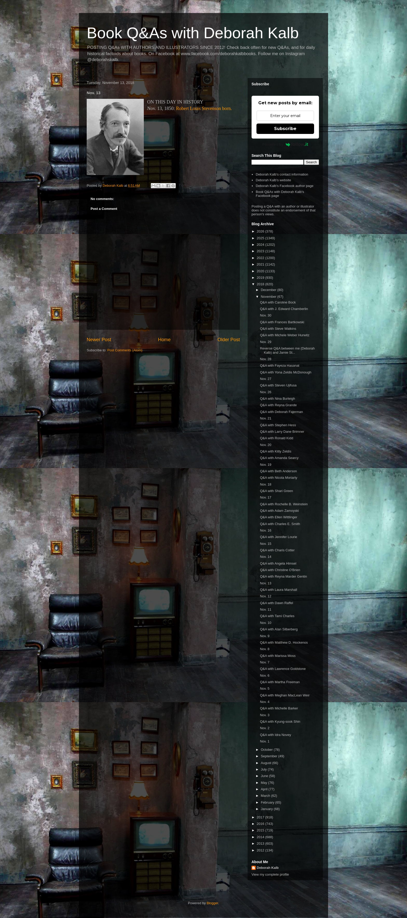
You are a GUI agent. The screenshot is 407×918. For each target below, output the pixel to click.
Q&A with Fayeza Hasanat (279, 365)
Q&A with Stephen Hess (278, 425)
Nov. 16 (265, 530)
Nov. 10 (265, 623)
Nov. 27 (265, 379)
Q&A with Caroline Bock (278, 302)
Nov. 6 (264, 675)
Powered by (285, 144)
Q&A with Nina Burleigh (277, 398)
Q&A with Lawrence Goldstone (283, 669)
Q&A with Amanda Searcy (279, 458)
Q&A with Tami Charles (277, 616)
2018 (261, 284)
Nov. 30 (265, 315)
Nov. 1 (264, 741)
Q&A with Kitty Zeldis (275, 451)
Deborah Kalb (268, 868)
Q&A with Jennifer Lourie (278, 537)
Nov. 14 (265, 557)
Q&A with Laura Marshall (278, 590)
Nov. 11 (265, 609)
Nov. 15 (265, 544)
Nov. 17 (265, 497)
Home (164, 339)
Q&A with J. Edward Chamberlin (284, 309)
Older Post (229, 339)
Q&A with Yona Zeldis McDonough (285, 372)
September (269, 756)
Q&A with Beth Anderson (278, 471)
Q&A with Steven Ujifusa (278, 385)
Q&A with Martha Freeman (280, 682)
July (264, 769)
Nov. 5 (264, 688)
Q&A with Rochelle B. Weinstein (284, 504)
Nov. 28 (265, 359)
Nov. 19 (265, 465)
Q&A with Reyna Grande (278, 405)
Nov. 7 (264, 662)
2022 (261, 258)
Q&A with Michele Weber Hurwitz (284, 335)
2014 (261, 837)
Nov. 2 (264, 728)
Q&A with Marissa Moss (277, 656)
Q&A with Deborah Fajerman (281, 412)
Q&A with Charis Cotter (277, 550)
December (269, 290)
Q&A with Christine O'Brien (280, 570)
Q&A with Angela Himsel (278, 563)
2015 (261, 830)
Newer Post (99, 339)
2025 (261, 238)
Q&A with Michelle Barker (279, 708)
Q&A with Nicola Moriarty (278, 478)
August (266, 763)
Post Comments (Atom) (125, 350)
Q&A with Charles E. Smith (280, 524)
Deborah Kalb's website (273, 180)
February (268, 802)
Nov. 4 (264, 702)
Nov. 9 (264, 636)
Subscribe (285, 128)
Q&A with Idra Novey (275, 735)
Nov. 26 (265, 392)
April (265, 789)
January (267, 809)
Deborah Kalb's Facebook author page (284, 186)
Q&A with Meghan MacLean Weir (284, 695)
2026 (261, 231)
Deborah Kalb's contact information (282, 174)
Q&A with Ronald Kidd (276, 438)
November (269, 297)
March (266, 796)
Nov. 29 (265, 342)
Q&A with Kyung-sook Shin (280, 721)
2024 (261, 245)
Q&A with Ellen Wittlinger (278, 517)
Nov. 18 (265, 484)
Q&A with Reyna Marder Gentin (283, 576)
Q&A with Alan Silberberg (278, 629)
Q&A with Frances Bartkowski (282, 322)
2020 (261, 271)
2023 (261, 251)
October (267, 750)
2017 (261, 817)
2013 (261, 843)
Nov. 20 (265, 445)
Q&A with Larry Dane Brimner (282, 432)
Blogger (212, 903)
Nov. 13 (265, 583)
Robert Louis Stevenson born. (204, 108)
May (264, 783)
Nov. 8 (264, 649)
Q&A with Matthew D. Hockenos (284, 642)
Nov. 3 (264, 715)
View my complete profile (270, 874)
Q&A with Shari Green (276, 491)
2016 (261, 824)
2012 (261, 850)
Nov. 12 (265, 596)
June (265, 776)
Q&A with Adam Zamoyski (279, 511)
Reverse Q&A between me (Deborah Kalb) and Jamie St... (287, 350)
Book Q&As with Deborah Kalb (193, 33)
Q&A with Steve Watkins (278, 329)
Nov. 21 (265, 418)
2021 (261, 264)
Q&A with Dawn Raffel (276, 603)
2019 (261, 278)
